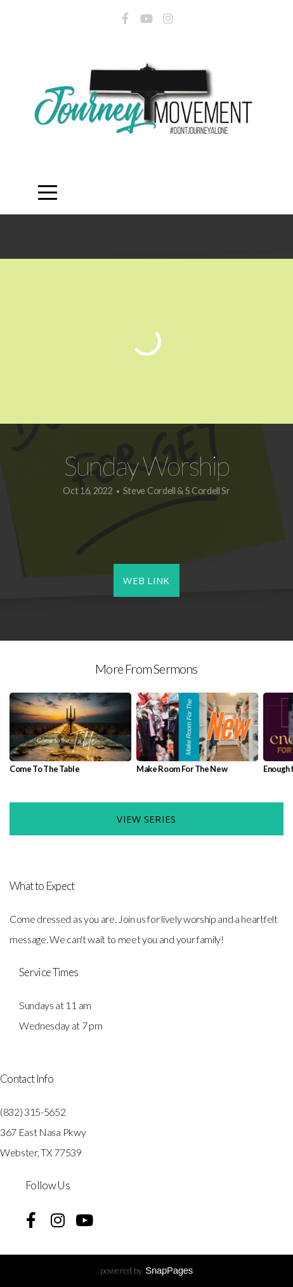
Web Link (146, 580)
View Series (146, 819)
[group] (70, 738)
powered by (146, 1270)
